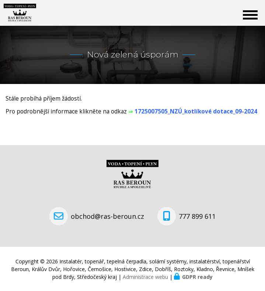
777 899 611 (197, 216)
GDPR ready (197, 276)
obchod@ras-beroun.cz (107, 216)
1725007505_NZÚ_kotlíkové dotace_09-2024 (196, 111)
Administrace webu (145, 276)
